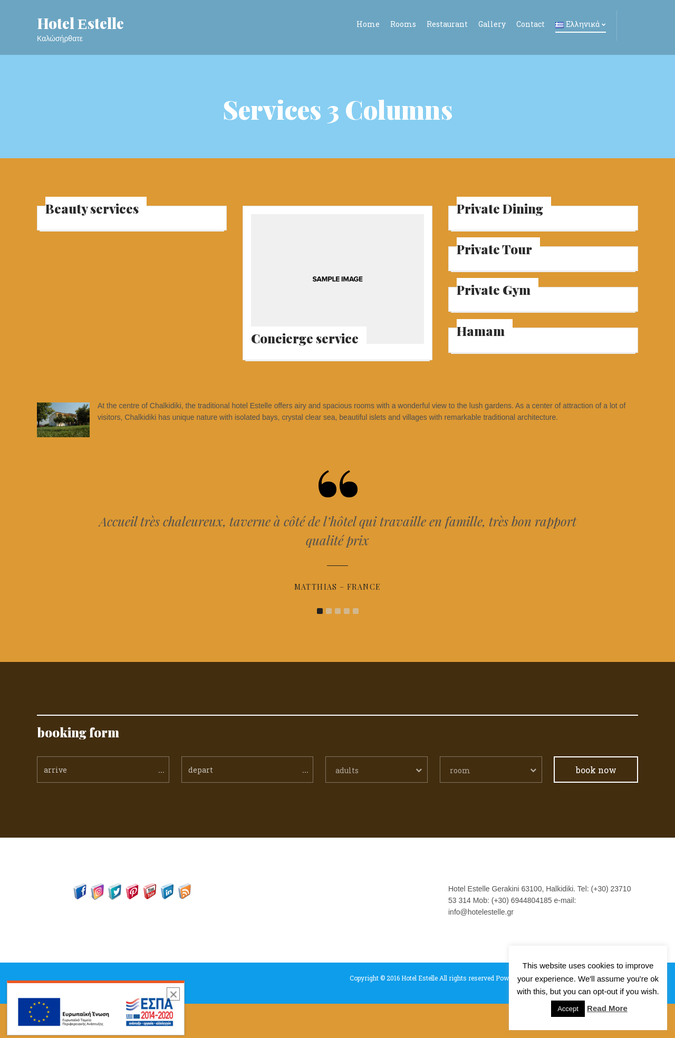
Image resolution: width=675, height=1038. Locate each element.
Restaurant (447, 24)
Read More (607, 1008)
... (161, 803)
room (460, 805)
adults (347, 805)
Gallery (492, 24)
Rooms (403, 24)
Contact (530, 24)
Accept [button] (567, 1009)
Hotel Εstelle (80, 23)
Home (368, 24)
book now (596, 804)
